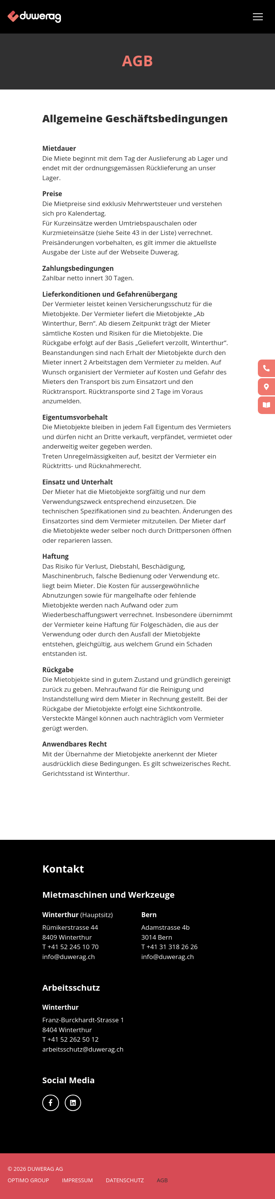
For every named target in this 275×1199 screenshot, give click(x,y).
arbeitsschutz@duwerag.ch (82, 1049)
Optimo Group (28, 1180)
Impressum (77, 1180)
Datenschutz (125, 1180)
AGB (162, 1180)
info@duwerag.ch (68, 956)
